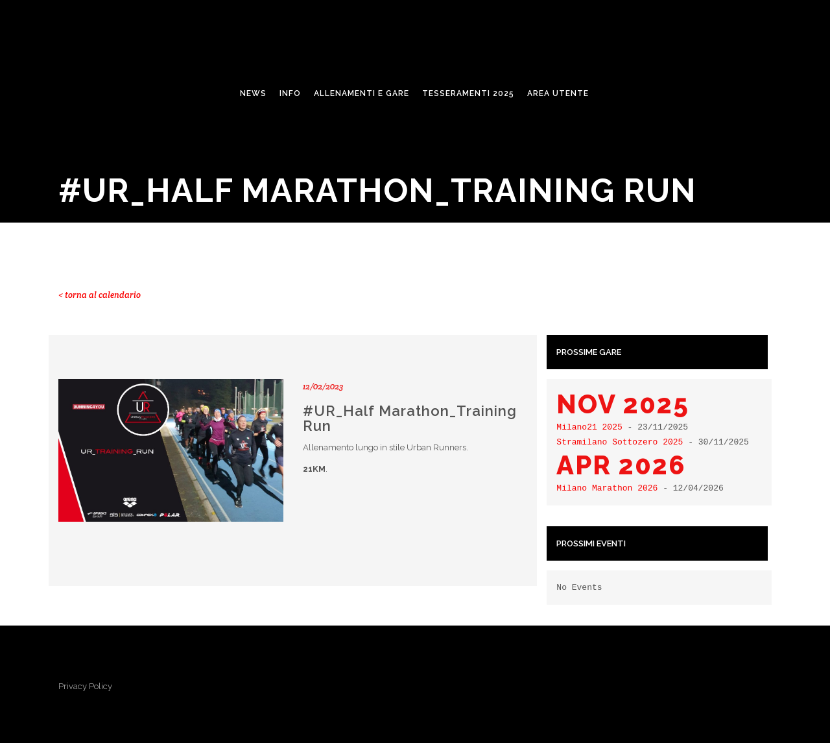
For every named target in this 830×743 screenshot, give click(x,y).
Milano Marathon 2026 (607, 488)
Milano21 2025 (589, 427)
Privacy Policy (85, 686)
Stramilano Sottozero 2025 (619, 442)
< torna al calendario (99, 294)
